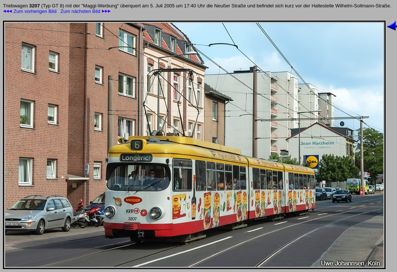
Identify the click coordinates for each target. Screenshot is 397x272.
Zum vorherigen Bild (30, 11)
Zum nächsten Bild (86, 11)
